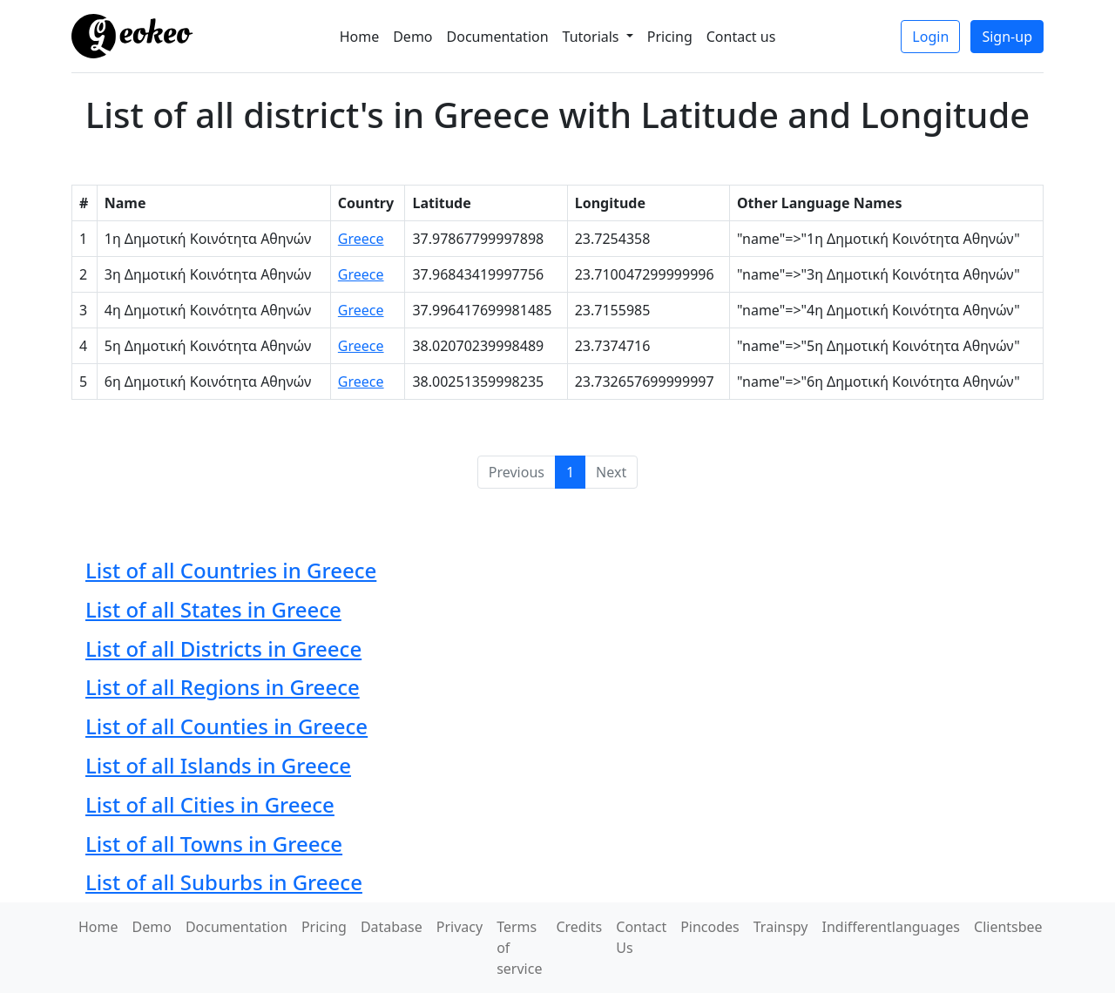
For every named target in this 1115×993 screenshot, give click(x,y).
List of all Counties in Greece (226, 726)
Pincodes (710, 926)
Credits (579, 926)
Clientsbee (1008, 926)
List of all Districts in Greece (223, 648)
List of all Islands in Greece (218, 765)
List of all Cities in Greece (209, 804)
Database (391, 926)
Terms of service (519, 947)
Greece (361, 238)
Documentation (498, 36)
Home (360, 36)
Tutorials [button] (593, 36)
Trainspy (780, 926)
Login (930, 36)
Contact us (741, 36)
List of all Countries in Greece (230, 570)
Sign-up (1007, 36)
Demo (412, 36)
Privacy (459, 926)
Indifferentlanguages (891, 926)
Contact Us (641, 937)
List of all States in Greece (213, 609)
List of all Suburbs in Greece (223, 882)
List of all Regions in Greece (222, 686)
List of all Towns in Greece (213, 843)
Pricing (670, 36)
